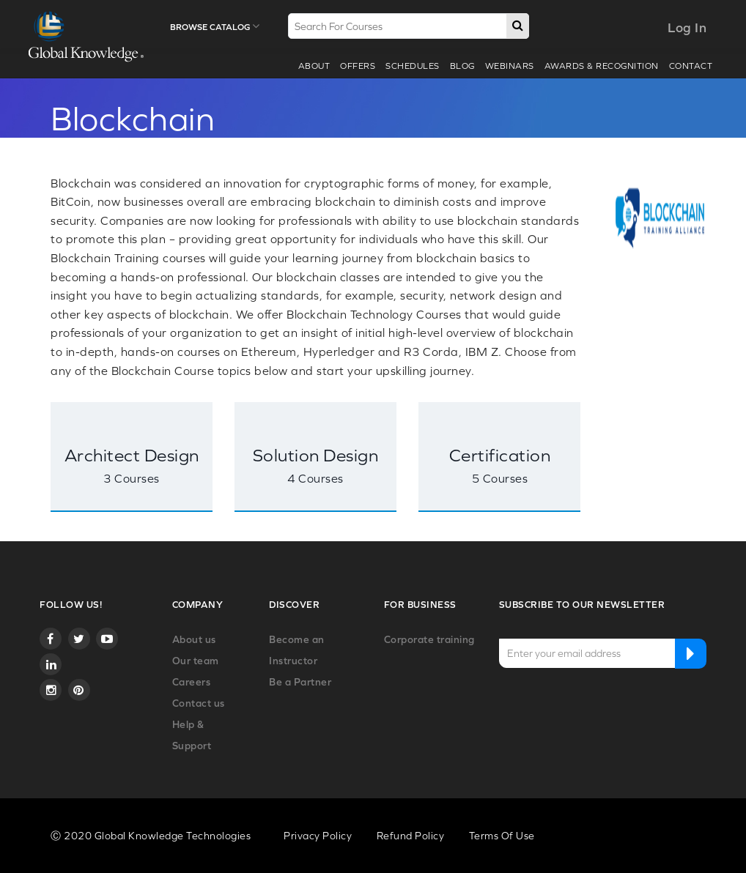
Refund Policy (411, 836)
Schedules (412, 66)
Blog (462, 66)
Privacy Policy (318, 836)
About (314, 66)
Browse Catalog (214, 26)
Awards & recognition (601, 66)
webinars (509, 66)
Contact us (198, 703)
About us (194, 639)
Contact (691, 66)
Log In (687, 27)
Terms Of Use (502, 836)
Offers (357, 66)
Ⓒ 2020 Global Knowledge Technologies (151, 836)
